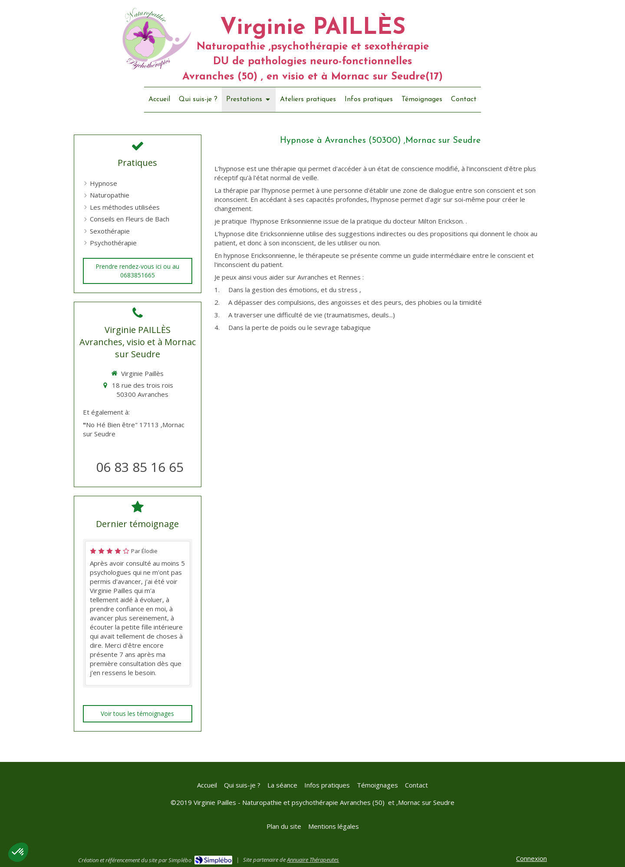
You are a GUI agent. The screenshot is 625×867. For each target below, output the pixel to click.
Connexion (531, 858)
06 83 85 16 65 (140, 467)
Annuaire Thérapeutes (313, 860)
